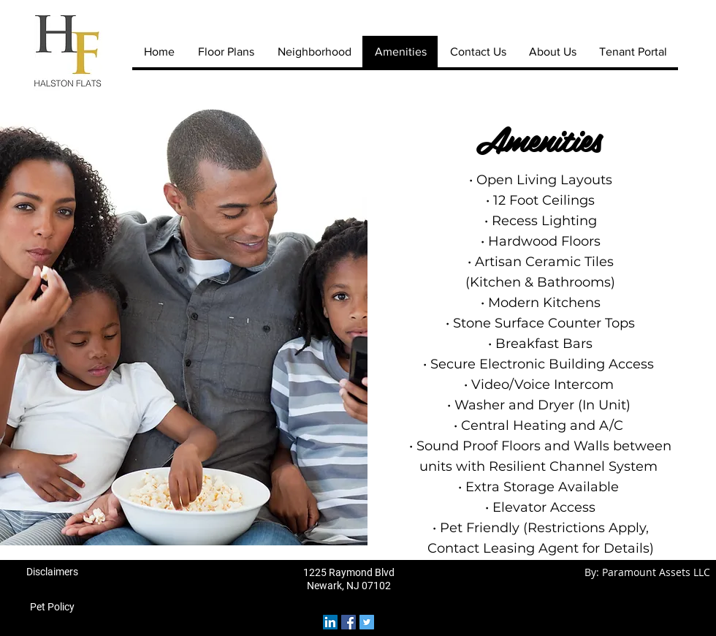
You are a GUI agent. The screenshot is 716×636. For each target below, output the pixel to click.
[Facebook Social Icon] (348, 622)
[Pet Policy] (52, 607)
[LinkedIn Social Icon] (330, 622)
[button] (183, 324)
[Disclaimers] (52, 572)
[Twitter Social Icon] (366, 622)
